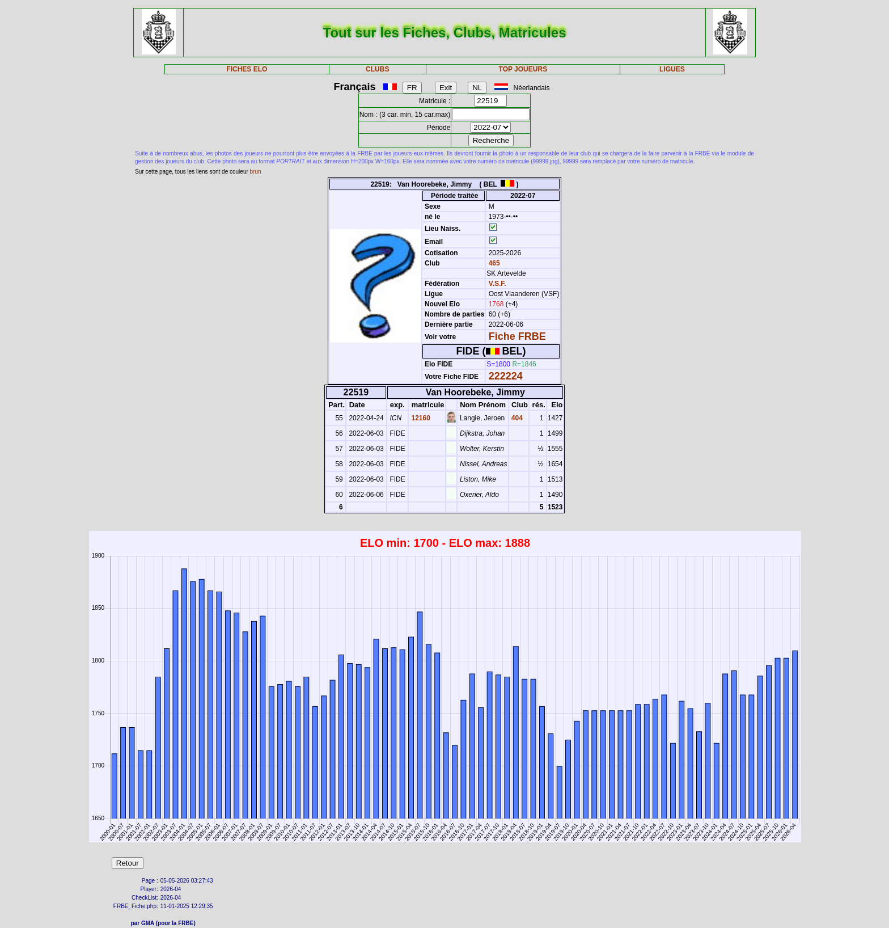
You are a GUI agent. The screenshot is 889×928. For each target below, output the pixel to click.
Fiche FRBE (517, 336)
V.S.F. (497, 284)
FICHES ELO (246, 69)
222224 (506, 376)
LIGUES (672, 69)
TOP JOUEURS (523, 69)
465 (492, 263)
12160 (419, 418)
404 (516, 418)
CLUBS (377, 69)
